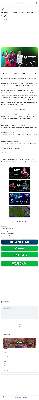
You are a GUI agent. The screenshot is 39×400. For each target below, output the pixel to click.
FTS (4, 363)
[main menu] (2, 3)
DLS (4, 359)
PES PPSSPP (6, 370)
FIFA (5, 361)
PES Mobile (6, 368)
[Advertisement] (19, 33)
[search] (37, 3)
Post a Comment (7, 308)
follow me (19, 342)
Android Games (7, 356)
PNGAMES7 (24, 397)
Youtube (5, 348)
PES (4, 365)
